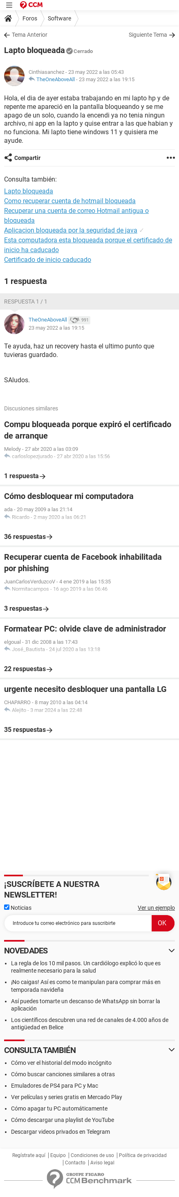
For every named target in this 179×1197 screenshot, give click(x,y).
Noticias (17, 907)
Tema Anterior (29, 34)
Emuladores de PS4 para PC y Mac (54, 1085)
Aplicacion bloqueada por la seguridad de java (70, 230)
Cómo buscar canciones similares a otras (63, 1074)
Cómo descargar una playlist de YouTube (62, 1120)
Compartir (27, 158)
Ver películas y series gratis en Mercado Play (66, 1097)
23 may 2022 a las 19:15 (106, 79)
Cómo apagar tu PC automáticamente (59, 1108)
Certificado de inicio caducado (47, 260)
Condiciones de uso (92, 1155)
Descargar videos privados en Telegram (60, 1131)
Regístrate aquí (28, 1155)
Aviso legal (102, 1163)
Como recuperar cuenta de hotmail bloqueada (70, 201)
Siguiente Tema (148, 34)
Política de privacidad (143, 1155)
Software (59, 18)
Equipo (58, 1155)
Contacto (75, 1163)
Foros (29, 18)
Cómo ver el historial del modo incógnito (61, 1063)
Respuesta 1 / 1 (25, 301)
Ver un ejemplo (156, 907)
